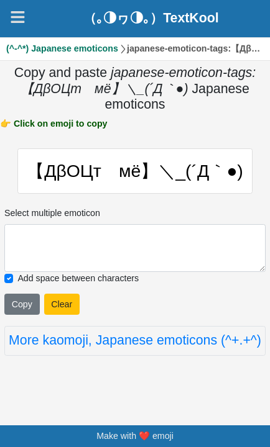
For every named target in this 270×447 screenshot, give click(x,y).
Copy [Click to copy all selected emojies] (22, 304)
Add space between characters (78, 278)
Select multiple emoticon (52, 213)
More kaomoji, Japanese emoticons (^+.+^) (135, 340)
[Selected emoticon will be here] (135, 248)
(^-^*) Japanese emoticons (62, 48)
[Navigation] (17, 17)
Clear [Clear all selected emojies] (61, 304)
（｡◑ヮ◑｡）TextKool (151, 18)
